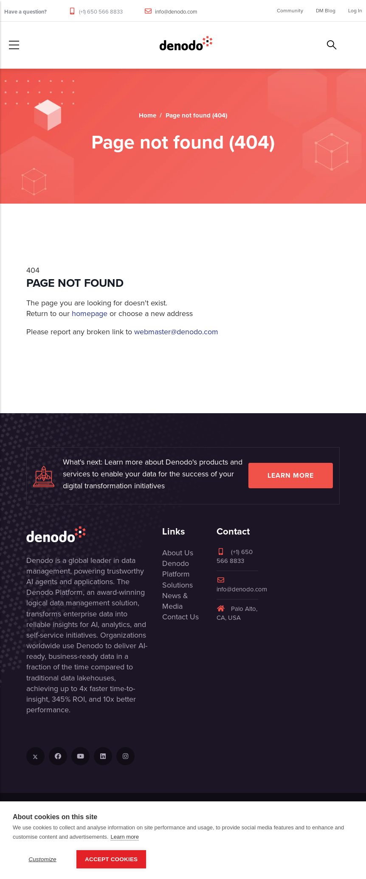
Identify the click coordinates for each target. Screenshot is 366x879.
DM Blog (325, 10)
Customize (42, 859)
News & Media (175, 601)
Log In (355, 10)
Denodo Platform (176, 568)
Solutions (177, 585)
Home (147, 115)
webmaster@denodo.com (176, 331)
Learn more (290, 475)
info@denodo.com (176, 12)
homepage (89, 313)
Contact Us (180, 616)
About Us (177, 552)
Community (290, 10)
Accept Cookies (111, 859)
